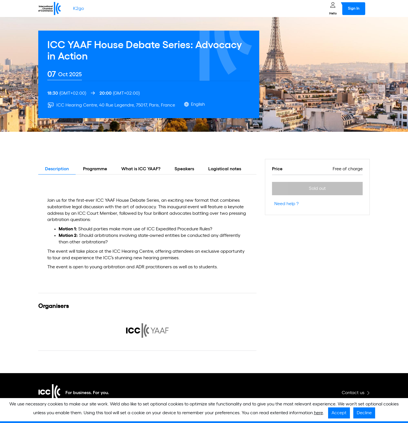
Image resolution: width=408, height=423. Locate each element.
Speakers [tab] (184, 169)
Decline (364, 413)
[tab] (64, 74)
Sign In (354, 8)
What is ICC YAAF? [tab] (140, 169)
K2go (78, 8)
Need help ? (286, 203)
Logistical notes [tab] (224, 169)
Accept (339, 413)
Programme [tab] (95, 169)
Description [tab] (57, 169)
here (318, 413)
